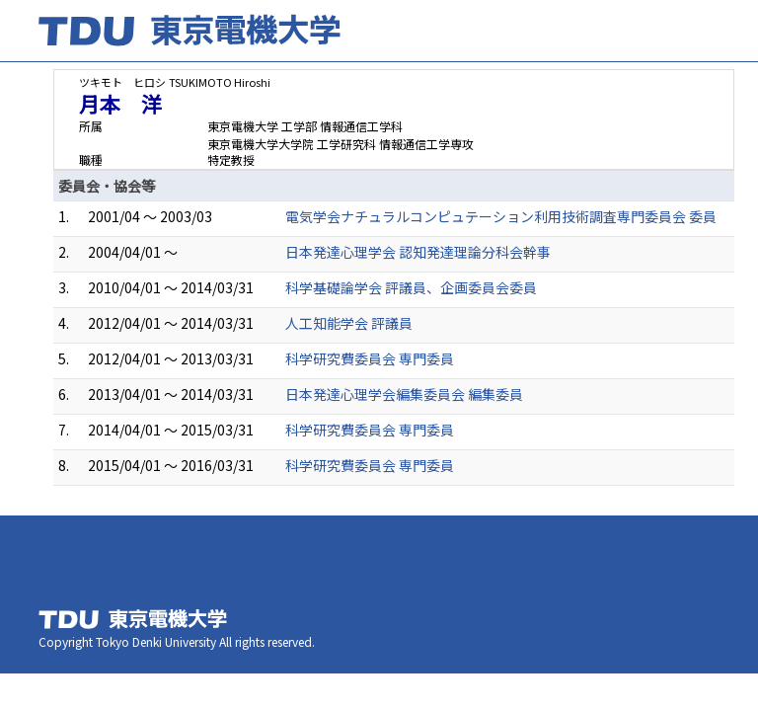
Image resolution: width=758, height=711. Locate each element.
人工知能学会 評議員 (349, 323)
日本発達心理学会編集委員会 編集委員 (404, 394)
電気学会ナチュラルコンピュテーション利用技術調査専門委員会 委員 (501, 216)
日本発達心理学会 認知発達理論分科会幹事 (418, 252)
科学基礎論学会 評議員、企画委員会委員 (411, 287)
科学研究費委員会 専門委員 (369, 358)
